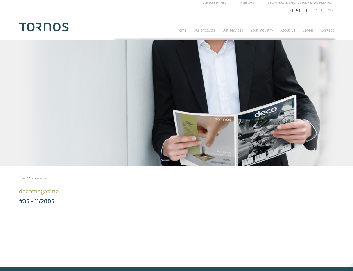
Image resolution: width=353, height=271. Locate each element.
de (303, 10)
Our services (232, 30)
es (316, 10)
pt (323, 10)
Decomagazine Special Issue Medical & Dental (299, 2)
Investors (247, 2)
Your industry (261, 30)
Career (308, 30)
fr (289, 10)
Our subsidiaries (214, 2)
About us (287, 30)
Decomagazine (38, 178)
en (296, 10)
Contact (327, 30)
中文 (331, 10)
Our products (204, 30)
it (310, 10)
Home (181, 30)
